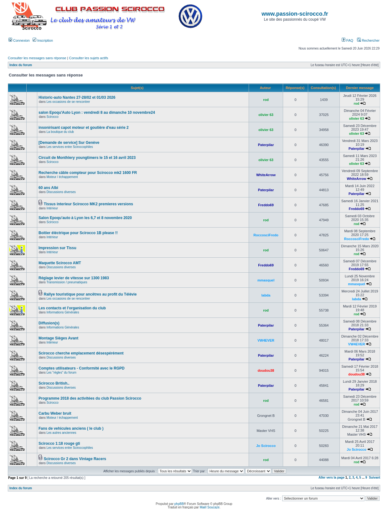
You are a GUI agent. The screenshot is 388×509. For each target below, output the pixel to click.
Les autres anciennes (61, 432)
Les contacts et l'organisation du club (72, 308)
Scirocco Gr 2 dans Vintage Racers (75, 459)
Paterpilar (266, 145)
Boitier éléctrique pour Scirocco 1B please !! (78, 233)
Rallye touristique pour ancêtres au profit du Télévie (90, 294)
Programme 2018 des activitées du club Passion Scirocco (90, 398)
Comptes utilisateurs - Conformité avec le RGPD (82, 368)
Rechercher (368, 40)
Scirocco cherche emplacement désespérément (81, 353)
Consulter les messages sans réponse (37, 58)
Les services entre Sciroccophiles (69, 147)
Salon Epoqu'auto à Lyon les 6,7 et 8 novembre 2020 (85, 218)
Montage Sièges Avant (58, 338)
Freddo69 (266, 205)
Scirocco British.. (54, 383)
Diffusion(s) (49, 323)
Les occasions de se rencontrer (68, 101)
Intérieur (52, 208)
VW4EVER (265, 340)
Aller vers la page (331, 477)
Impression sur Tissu (57, 248)
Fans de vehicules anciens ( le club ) (71, 428)
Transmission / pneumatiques (66, 282)
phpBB (179, 504)
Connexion (19, 40)
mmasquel (265, 280)
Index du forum (20, 65)
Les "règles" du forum (61, 372)
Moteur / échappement (62, 177)
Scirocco (52, 116)
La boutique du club (60, 132)
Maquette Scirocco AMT (60, 263)
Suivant (374, 477)
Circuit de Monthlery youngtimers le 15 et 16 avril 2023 (87, 157)
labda (266, 295)
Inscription (43, 40)
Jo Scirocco (266, 446)
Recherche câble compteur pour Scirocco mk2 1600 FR (88, 173)
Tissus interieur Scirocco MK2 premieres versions (88, 204)
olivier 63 (265, 115)
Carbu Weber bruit (55, 413)
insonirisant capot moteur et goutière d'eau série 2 (84, 127)
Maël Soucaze (210, 507)
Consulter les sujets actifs (88, 58)
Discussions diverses (60, 192)
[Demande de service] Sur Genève (69, 142)
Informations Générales (62, 312)
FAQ (347, 40)
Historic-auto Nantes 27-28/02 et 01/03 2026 (77, 97)
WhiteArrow (266, 175)
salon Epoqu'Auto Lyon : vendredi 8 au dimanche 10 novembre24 (97, 112)
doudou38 (266, 370)
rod (266, 100)
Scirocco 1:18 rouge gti (59, 443)
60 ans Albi (48, 188)
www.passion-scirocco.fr (294, 14)
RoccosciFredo (265, 235)
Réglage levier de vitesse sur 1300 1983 (74, 278)
